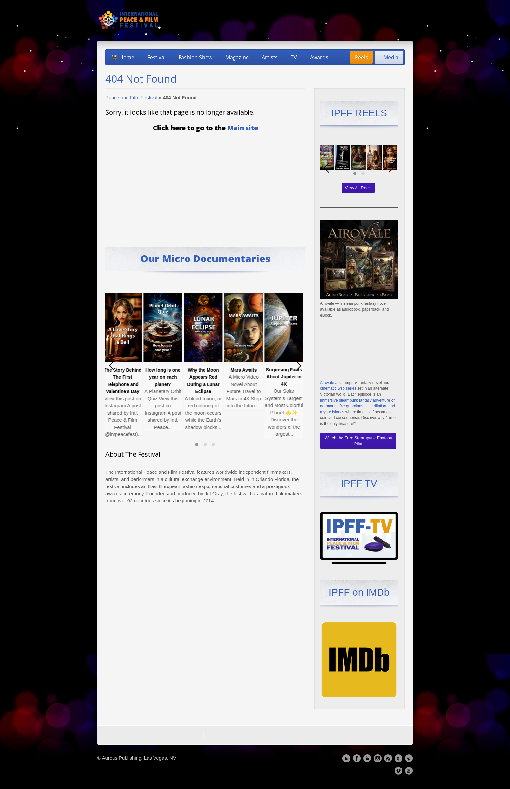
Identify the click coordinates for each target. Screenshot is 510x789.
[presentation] (112, 366)
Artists (270, 57)
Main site (242, 127)
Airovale (327, 382)
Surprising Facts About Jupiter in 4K (285, 377)
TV (294, 57)
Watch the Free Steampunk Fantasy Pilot (358, 440)
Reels (361, 57)
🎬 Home (123, 57)
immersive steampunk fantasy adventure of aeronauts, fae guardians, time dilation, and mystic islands (357, 406)
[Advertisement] (205, 184)
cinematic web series (338, 388)
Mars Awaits (245, 370)
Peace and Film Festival (131, 97)
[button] (197, 444)
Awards (319, 57)
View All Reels (358, 187)
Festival (156, 57)
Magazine (237, 57)
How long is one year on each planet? (164, 377)
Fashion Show (195, 57)
